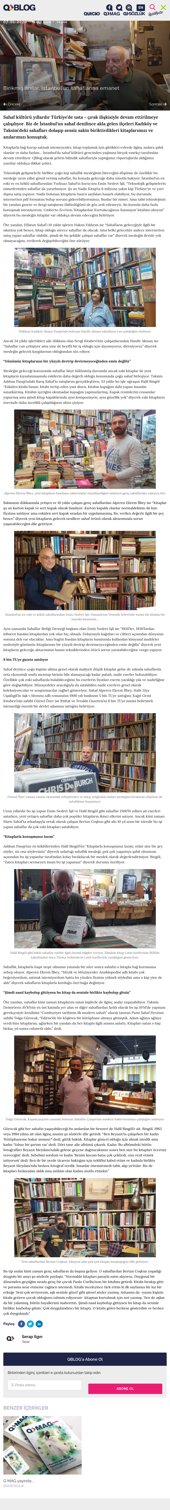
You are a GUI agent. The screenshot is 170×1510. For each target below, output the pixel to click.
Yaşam (70, 21)
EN (140, 8)
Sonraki (154, 103)
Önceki (15, 103)
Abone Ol (125, 1385)
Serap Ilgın (45, 21)
